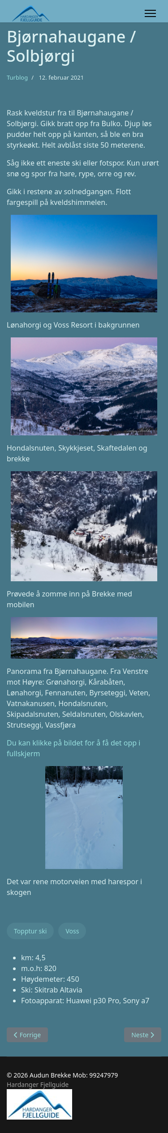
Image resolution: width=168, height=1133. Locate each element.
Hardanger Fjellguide (38, 1084)
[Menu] (150, 13)
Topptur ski (30, 931)
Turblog (17, 77)
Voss (72, 931)
